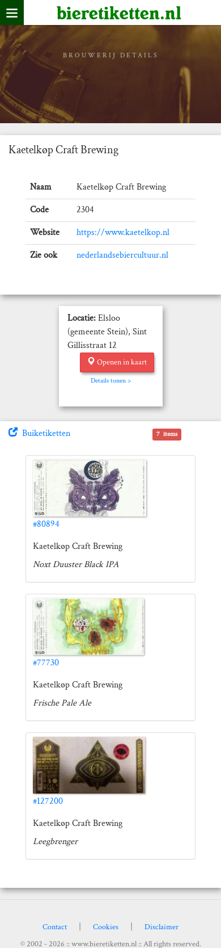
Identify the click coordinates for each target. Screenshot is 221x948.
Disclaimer (161, 927)
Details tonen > (111, 380)
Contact (54, 927)
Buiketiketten (39, 433)
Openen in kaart (117, 362)
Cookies (105, 927)
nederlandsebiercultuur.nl (122, 255)
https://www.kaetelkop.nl (122, 232)
